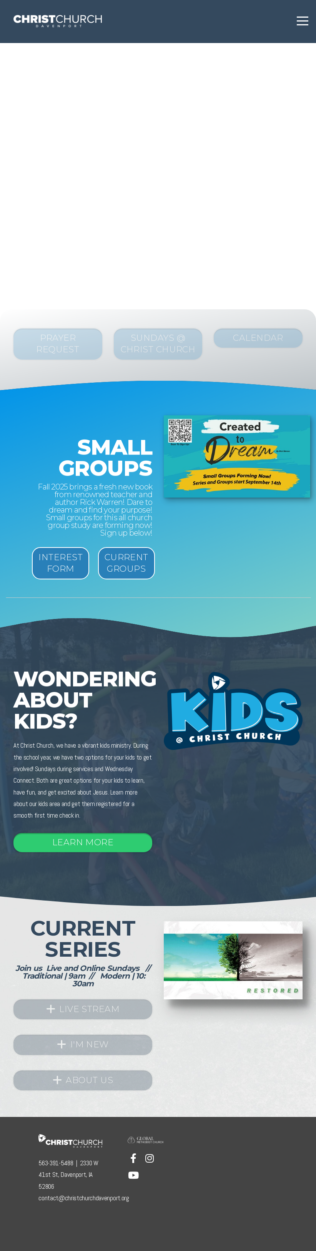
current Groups (126, 563)
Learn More (82, 842)
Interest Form (60, 563)
